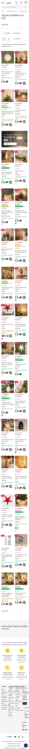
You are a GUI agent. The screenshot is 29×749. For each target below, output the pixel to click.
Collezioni (18, 714)
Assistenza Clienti (4, 699)
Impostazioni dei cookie (13, 738)
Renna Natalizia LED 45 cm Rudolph (21, 552)
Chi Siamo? (4, 695)
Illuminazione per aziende (11, 716)
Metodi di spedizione (4, 703)
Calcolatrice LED (11, 709)
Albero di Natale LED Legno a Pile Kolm (21, 397)
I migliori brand (11, 700)
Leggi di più (5, 24)
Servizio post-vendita (9, 740)
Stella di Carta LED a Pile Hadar (21, 358)
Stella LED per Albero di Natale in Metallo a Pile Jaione (8, 113)
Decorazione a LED (12, 11)
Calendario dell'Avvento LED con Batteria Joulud (20, 73)
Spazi (16, 710)
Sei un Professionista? (4, 710)
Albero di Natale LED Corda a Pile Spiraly (21, 319)
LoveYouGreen (18, 716)
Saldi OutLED (10, 721)
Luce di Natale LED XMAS (20, 164)
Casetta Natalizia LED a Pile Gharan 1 (7, 436)
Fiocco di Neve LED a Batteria (20, 111)
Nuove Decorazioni (18, 706)
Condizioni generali (7, 734)
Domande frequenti (4, 714)
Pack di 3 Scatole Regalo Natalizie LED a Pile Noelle (8, 204)
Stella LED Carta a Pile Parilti (7, 319)
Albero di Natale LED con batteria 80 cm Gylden (8, 553)
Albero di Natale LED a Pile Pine (21, 281)
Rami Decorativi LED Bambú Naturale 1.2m (21, 243)
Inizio (3, 11)
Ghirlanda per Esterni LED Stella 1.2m (7, 281)
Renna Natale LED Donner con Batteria (7, 475)
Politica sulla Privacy (20, 734)
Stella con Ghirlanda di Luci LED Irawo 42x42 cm (21, 475)
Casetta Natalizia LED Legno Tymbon (21, 436)
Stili (16, 712)
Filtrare (6, 33)
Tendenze (18, 700)
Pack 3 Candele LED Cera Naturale (21, 591)
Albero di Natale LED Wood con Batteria (8, 164)
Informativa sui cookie (14, 736)
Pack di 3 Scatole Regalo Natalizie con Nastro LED (21, 514)
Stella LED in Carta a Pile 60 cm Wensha (8, 513)
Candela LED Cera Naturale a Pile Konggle (20, 204)
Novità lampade (17, 697)
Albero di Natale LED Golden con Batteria (8, 358)
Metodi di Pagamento (4, 706)
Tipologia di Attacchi (11, 705)
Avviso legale (21, 740)
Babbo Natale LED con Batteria (7, 242)
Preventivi (11, 713)
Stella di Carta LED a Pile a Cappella (7, 72)
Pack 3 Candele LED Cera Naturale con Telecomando (7, 591)
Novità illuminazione (11, 697)
